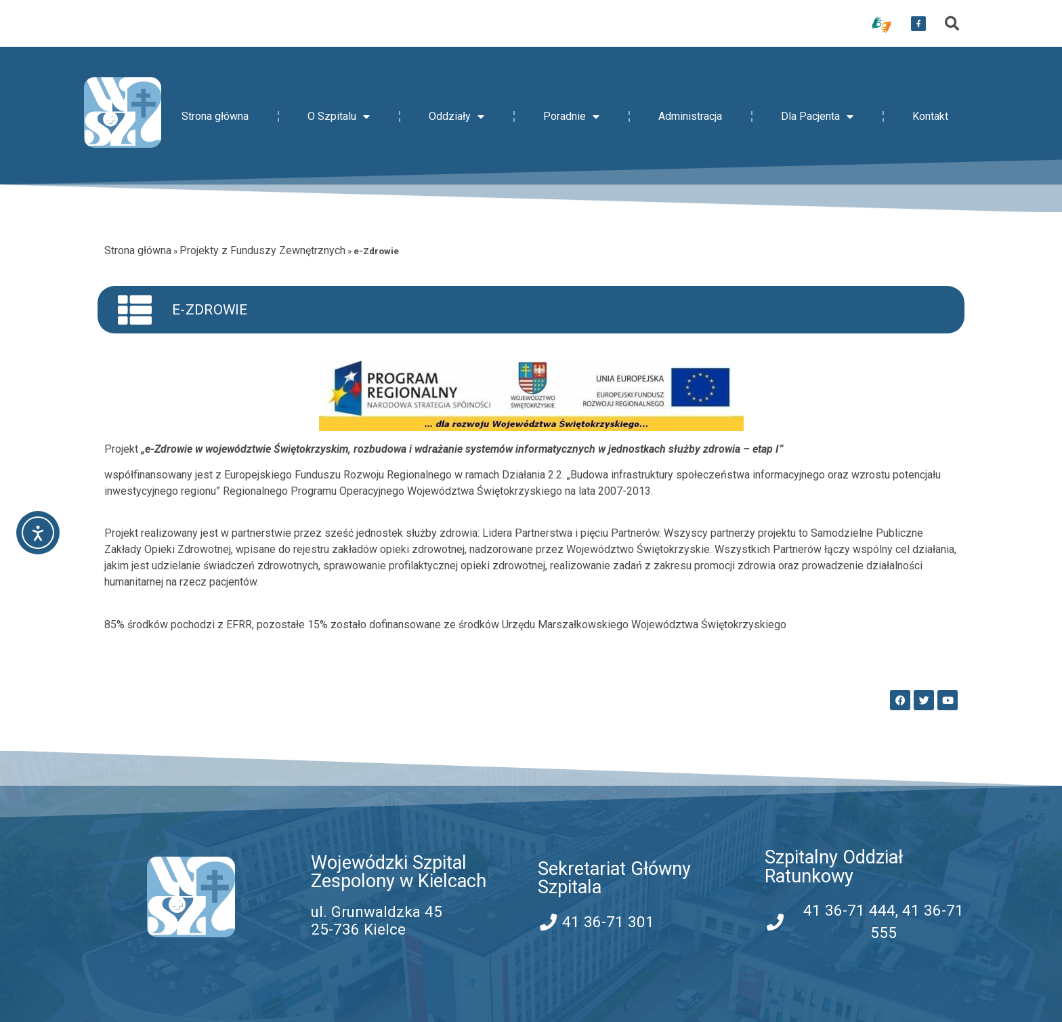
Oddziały (456, 116)
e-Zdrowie (210, 310)
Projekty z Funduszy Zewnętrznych (262, 250)
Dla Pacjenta (817, 116)
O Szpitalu (338, 116)
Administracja (690, 116)
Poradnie (571, 116)
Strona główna (215, 116)
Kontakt (930, 116)
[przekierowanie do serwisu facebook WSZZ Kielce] (918, 23)
